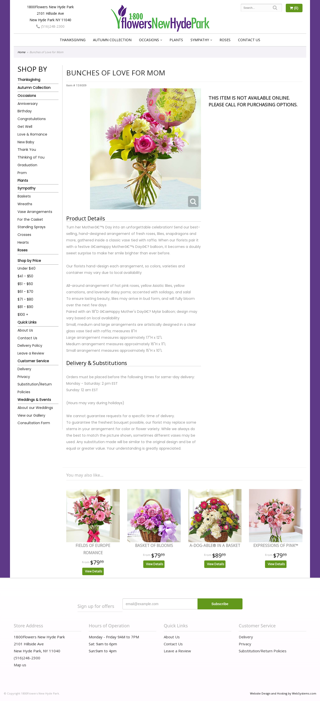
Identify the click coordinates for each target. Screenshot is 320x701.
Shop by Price (29, 260)
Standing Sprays (32, 226)
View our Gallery (31, 415)
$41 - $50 (25, 276)
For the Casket (30, 219)
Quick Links (27, 322)
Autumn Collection (112, 39)
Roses (225, 39)
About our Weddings (35, 407)
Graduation (27, 165)
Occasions (149, 39)
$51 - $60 (25, 283)
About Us (25, 330)
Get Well (25, 126)
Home (21, 52)
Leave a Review (31, 353)
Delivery (24, 368)
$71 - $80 (25, 299)
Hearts (23, 242)
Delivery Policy (30, 345)
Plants (176, 39)
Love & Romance (32, 134)
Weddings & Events (34, 399)
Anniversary (28, 103)
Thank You (27, 149)
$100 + (23, 314)
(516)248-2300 (50, 26)
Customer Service (33, 360)
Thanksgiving (73, 39)
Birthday (25, 111)
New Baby (26, 142)
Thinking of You (31, 157)
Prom (22, 172)
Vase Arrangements (35, 211)
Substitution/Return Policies (35, 388)
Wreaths (25, 203)
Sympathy (199, 39)
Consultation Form (34, 422)
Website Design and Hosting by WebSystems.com (283, 693)
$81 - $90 (25, 306)
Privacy (24, 376)
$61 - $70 (25, 291)
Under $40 (27, 268)
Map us (20, 664)
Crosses (24, 234)
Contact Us (249, 39)
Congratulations (32, 118)
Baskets (24, 196)
